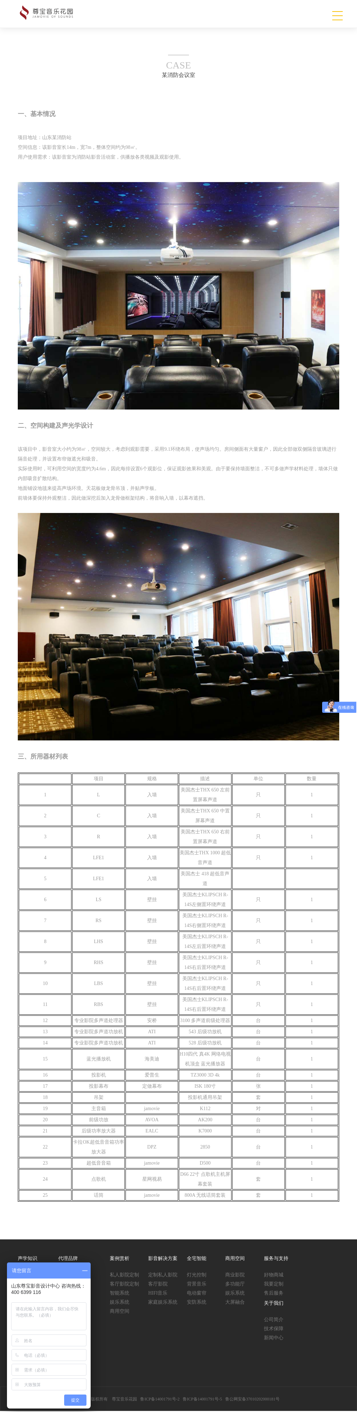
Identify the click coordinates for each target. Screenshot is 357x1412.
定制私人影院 (162, 1275)
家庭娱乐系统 (162, 1302)
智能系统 (119, 1293)
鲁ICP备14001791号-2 (160, 1399)
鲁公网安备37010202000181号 (252, 1399)
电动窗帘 (196, 1293)
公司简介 (273, 1320)
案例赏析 (119, 1259)
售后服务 (273, 1293)
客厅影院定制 (124, 1284)
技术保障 (273, 1329)
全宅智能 (196, 1259)
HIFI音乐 (157, 1293)
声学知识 (27, 1259)
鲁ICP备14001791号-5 (202, 1399)
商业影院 (235, 1275)
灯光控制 (196, 1275)
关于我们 (273, 1303)
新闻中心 (273, 1338)
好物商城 (273, 1275)
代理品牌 (68, 1259)
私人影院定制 (124, 1275)
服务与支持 (276, 1259)
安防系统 (196, 1302)
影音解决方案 (162, 1259)
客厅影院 (158, 1284)
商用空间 (119, 1312)
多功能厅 (235, 1284)
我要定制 (273, 1284)
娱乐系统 (119, 1302)
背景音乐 (196, 1284)
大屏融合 (235, 1302)
